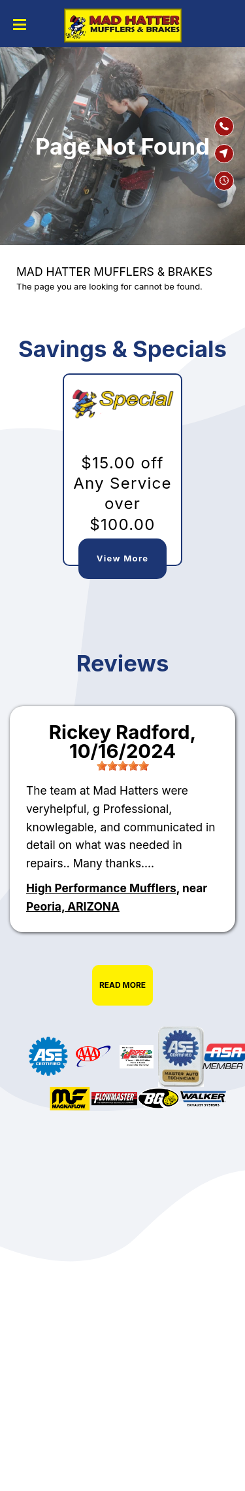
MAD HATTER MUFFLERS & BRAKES (114, 271)
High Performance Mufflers (101, 888)
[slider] (123, 766)
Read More (122, 985)
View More (122, 558)
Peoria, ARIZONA (73, 906)
